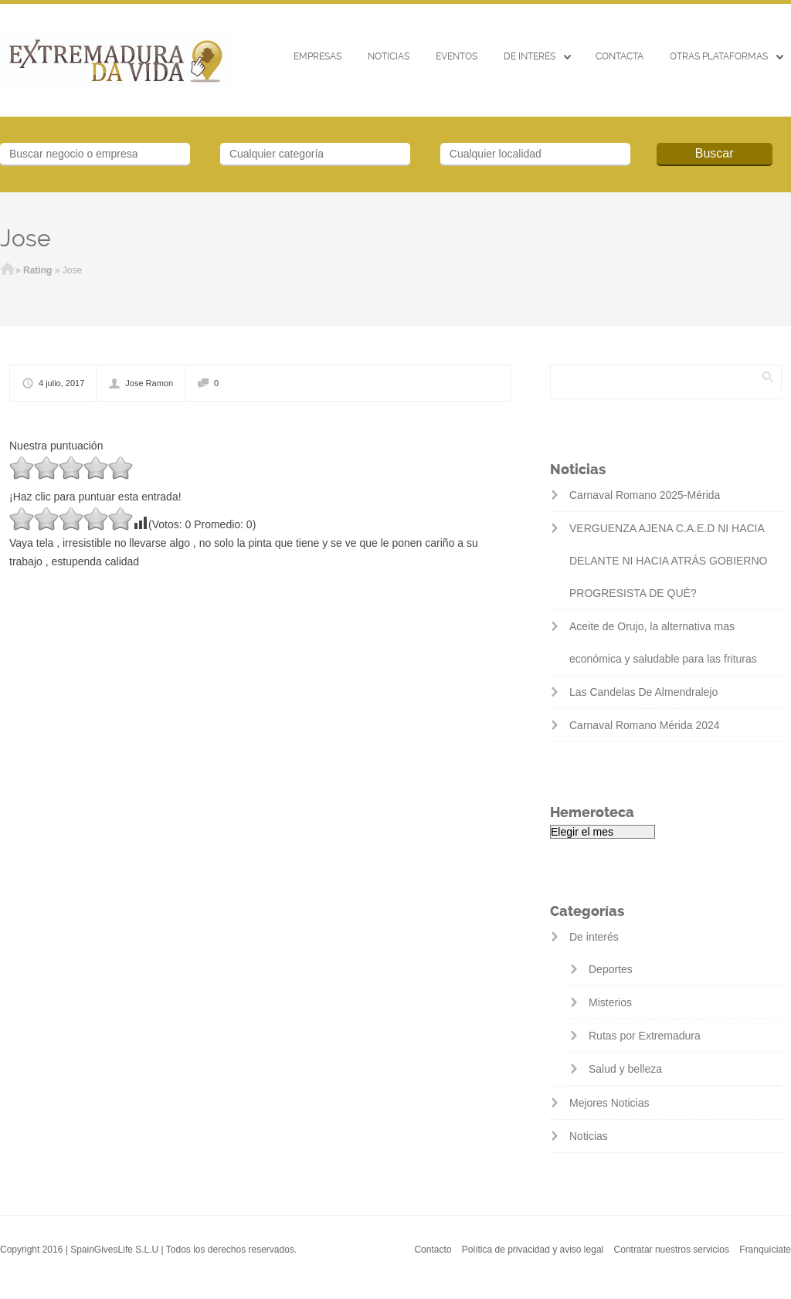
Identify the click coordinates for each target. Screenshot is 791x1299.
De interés (529, 56)
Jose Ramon (149, 383)
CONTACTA (619, 56)
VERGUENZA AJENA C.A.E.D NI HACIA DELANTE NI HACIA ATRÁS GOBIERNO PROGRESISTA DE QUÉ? (668, 560)
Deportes (611, 969)
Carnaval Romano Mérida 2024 (644, 725)
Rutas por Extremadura (645, 1035)
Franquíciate (765, 1249)
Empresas (317, 56)
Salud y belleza (625, 1069)
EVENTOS (456, 56)
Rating (37, 270)
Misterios (610, 1002)
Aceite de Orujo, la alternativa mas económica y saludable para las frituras (663, 642)
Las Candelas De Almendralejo (643, 692)
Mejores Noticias (609, 1103)
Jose (25, 238)
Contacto (432, 1249)
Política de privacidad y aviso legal (532, 1249)
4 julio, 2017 (61, 383)
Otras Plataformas (719, 56)
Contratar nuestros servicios (671, 1249)
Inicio (7, 270)
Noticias (388, 56)
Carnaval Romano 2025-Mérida (644, 495)
